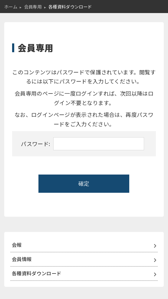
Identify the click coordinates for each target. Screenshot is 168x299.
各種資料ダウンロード (36, 273)
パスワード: (82, 143)
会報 (17, 244)
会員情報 (21, 259)
